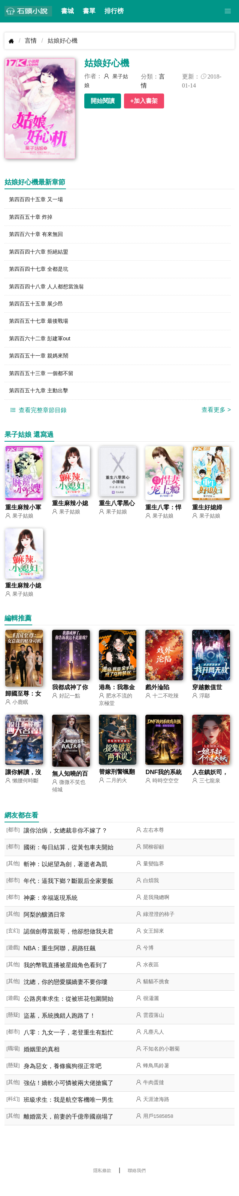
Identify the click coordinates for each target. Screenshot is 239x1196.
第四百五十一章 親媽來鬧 (42, 365)
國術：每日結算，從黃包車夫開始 (69, 859)
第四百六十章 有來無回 (39, 236)
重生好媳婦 (207, 519)
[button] (228, 11)
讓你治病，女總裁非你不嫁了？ (66, 843)
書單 (89, 11)
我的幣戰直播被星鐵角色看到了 (66, 977)
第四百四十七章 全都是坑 (42, 273)
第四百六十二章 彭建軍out (44, 346)
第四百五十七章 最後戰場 (42, 328)
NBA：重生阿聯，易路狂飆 (60, 960)
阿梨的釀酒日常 (45, 927)
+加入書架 (144, 101)
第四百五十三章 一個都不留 (45, 383)
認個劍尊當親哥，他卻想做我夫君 (69, 944)
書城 (67, 11)
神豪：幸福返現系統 (51, 910)
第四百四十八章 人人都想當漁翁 (51, 291)
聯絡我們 (137, 1183)
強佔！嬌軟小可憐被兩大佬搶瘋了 (69, 1095)
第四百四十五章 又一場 (39, 200)
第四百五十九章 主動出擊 (42, 401)
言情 (31, 40)
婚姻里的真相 (42, 1061)
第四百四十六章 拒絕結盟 (42, 255)
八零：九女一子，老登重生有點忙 (69, 1045)
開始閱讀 (103, 101)
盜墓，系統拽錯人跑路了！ (60, 1028)
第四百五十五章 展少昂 (39, 310)
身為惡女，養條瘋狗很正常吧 (63, 1078)
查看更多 (216, 421)
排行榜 (114, 11)
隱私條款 (102, 1183)
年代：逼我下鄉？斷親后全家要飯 (69, 893)
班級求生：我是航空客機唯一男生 (69, 1112)
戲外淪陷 (157, 699)
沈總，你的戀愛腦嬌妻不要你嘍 (66, 994)
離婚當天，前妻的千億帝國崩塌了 (69, 1129)
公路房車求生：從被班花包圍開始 (69, 1011)
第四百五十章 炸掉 (33, 218)
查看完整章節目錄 (37, 421)
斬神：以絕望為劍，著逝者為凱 (66, 876)
